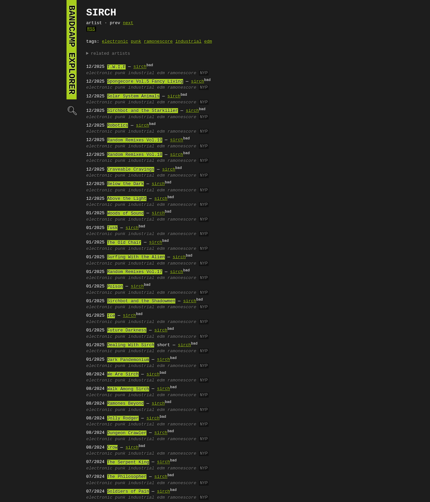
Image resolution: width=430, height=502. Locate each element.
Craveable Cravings (130, 170)
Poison (115, 287)
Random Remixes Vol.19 (134, 140)
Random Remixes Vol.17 (134, 272)
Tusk (112, 228)
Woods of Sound (125, 214)
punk (136, 42)
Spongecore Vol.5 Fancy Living (145, 82)
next (128, 23)
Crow (112, 448)
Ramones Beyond (125, 404)
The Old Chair (124, 243)
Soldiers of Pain (128, 492)
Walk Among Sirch (128, 389)
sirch (139, 67)
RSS (91, 29)
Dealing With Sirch (130, 345)
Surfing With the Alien (136, 257)
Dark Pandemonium (128, 360)
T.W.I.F (116, 67)
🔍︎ (72, 110)
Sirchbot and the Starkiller (142, 111)
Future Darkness (126, 330)
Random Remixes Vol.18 (134, 155)
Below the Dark (125, 184)
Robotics (117, 126)
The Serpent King (128, 462)
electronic (115, 42)
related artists (110, 54)
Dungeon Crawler (126, 433)
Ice (111, 316)
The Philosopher (126, 477)
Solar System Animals (133, 96)
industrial (188, 42)
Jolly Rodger (123, 418)
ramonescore (158, 42)
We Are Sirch (123, 374)
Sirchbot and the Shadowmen (141, 301)
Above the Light (126, 199)
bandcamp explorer (72, 49)
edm (208, 42)
